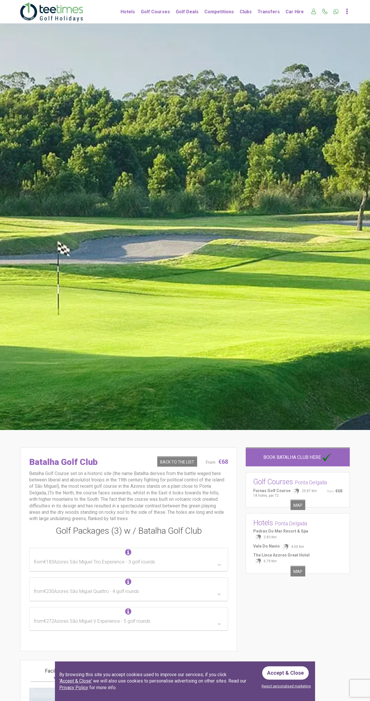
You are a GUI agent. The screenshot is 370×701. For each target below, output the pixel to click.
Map (297, 505)
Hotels (128, 11)
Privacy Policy (73, 687)
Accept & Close (285, 673)
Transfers (269, 11)
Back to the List (177, 462)
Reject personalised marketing (286, 686)
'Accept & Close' (75, 681)
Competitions (219, 11)
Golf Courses (155, 11)
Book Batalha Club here (297, 457)
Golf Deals (187, 11)
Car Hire (295, 11)
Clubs (246, 11)
